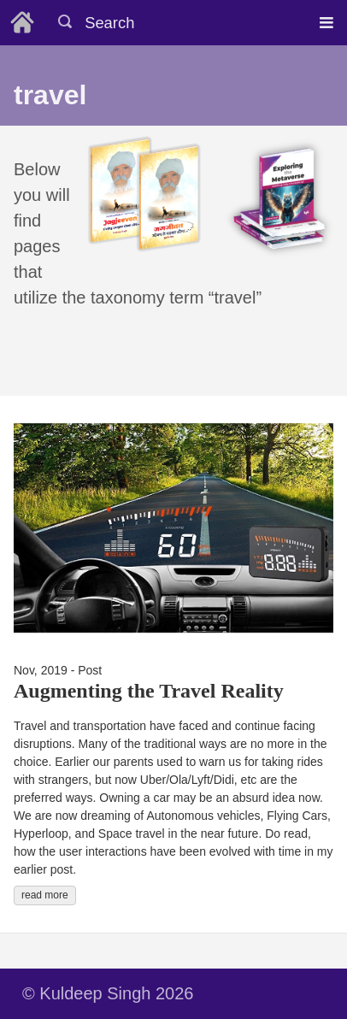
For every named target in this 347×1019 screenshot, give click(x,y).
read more (44, 895)
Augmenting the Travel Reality (149, 691)
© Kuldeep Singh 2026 (107, 993)
